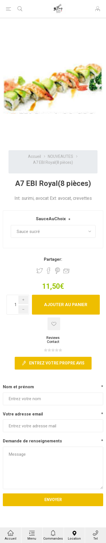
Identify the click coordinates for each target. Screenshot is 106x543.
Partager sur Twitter (39, 271)
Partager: (53, 259)
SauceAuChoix (51, 218)
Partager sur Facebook (49, 271)
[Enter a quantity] (18, 305)
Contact (53, 342)
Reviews (53, 338)
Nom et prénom (18, 386)
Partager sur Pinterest (57, 271)
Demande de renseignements (32, 441)
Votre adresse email (23, 414)
